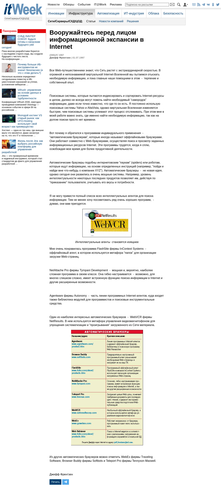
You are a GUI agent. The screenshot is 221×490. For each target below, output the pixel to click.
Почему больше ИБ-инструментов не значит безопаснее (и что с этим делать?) (30, 68)
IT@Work (100, 4)
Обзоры (68, 4)
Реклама (116, 4)
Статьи (90, 21)
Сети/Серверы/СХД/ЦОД (17, 18)
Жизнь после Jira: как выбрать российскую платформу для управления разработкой (22, 146)
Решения (133, 21)
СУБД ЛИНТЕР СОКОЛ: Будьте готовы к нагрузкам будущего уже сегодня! (21, 42)
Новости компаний (111, 21)
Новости (54, 4)
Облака (153, 13)
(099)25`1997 (57, 55)
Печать (55, 481)
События (84, 4)
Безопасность (173, 13)
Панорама (10, 30)
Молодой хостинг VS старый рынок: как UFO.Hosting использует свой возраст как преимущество (22, 121)
